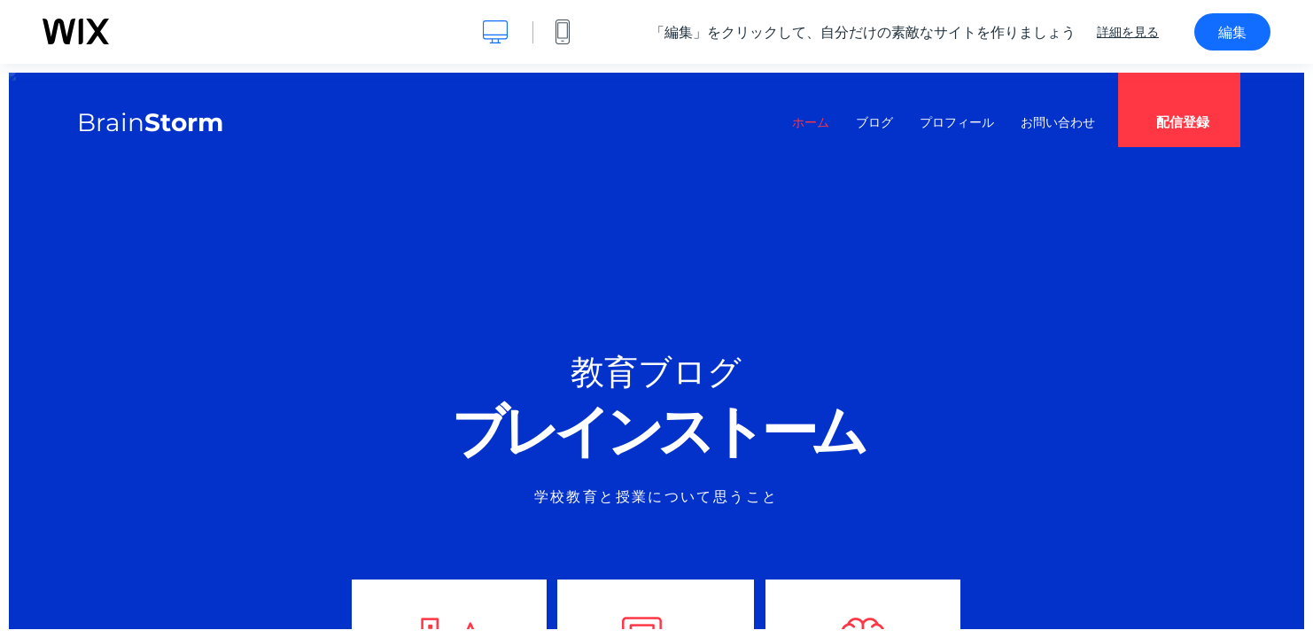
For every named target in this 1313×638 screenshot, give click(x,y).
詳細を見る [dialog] (1128, 32)
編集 (1232, 32)
